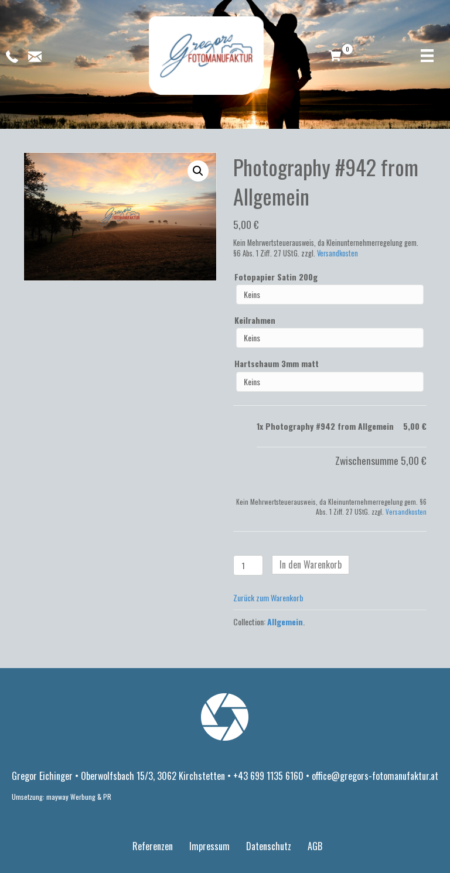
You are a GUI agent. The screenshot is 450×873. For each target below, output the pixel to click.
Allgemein (285, 621)
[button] (198, 171)
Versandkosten (337, 253)
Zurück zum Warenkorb (268, 597)
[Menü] (427, 55)
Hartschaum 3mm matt (276, 363)
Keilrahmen (254, 320)
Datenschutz (268, 846)
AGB (315, 846)
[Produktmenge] (248, 565)
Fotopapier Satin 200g (276, 277)
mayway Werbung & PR (78, 797)
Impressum (209, 846)
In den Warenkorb (310, 564)
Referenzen (152, 846)
